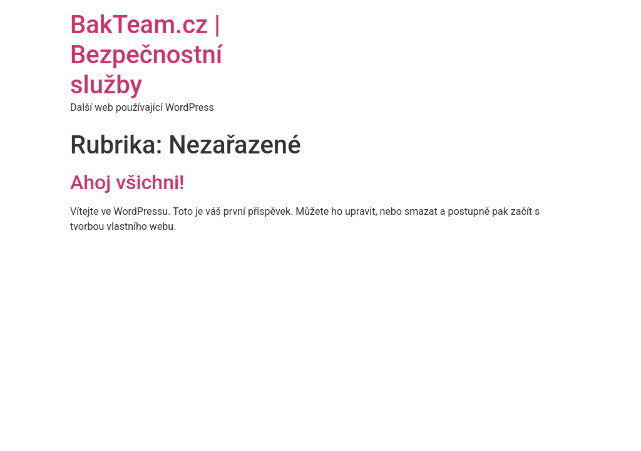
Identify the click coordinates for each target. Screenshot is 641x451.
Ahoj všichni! (127, 182)
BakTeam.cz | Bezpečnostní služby (146, 55)
